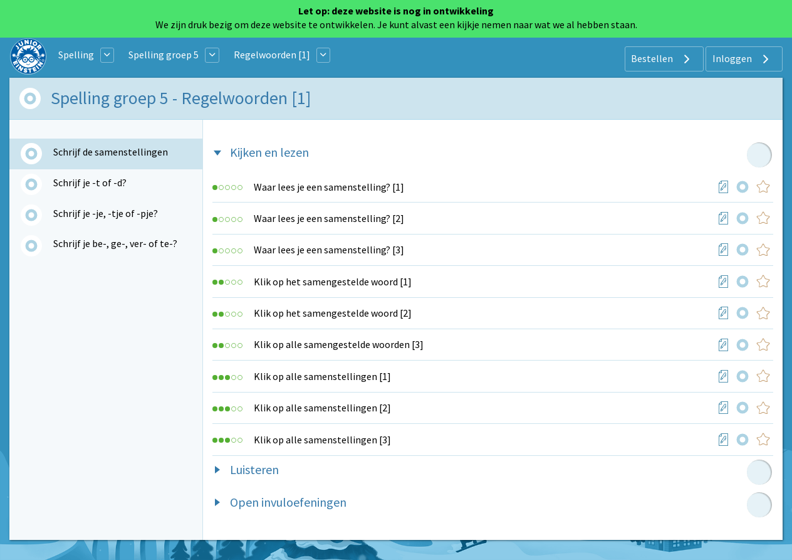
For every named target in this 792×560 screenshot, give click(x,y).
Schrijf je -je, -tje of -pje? (105, 213)
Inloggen (742, 59)
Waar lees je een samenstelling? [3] (329, 249)
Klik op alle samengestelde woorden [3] (339, 344)
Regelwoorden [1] (272, 54)
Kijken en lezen (269, 152)
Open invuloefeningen (288, 502)
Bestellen (662, 59)
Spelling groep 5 (163, 54)
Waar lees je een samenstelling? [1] (329, 187)
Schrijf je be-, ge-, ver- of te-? (115, 243)
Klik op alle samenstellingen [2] (322, 407)
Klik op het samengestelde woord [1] (333, 281)
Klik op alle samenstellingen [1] (322, 376)
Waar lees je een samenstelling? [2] (329, 218)
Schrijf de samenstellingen (110, 151)
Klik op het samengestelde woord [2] (333, 313)
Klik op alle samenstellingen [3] (322, 439)
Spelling (76, 54)
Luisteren (254, 469)
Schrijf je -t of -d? (90, 182)
